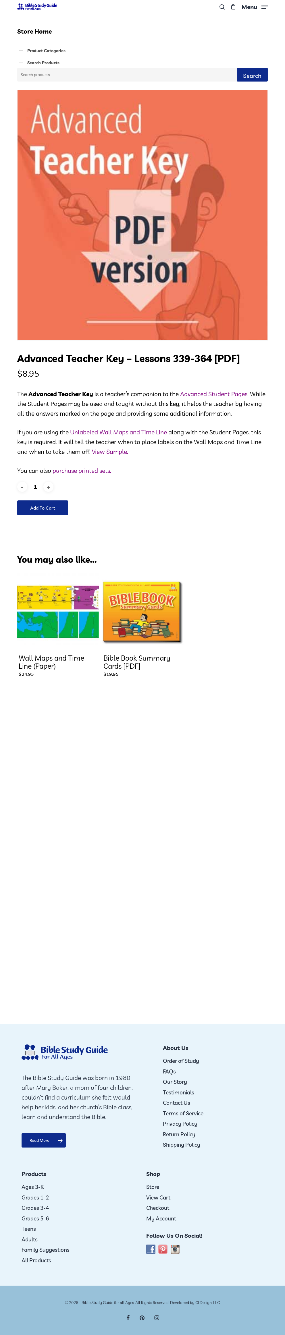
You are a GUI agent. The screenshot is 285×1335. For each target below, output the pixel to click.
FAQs (169, 1071)
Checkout (157, 1207)
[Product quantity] (35, 487)
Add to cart (42, 508)
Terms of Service (183, 1113)
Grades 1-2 (35, 1197)
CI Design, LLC (207, 1302)
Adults (30, 1239)
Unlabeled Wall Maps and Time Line (118, 432)
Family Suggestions (46, 1249)
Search (252, 75)
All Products (36, 1260)
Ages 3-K (33, 1186)
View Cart (158, 1197)
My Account (161, 1218)
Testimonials (178, 1092)
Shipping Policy (181, 1144)
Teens (29, 1228)
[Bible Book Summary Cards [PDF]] (143, 612)
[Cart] (233, 6)
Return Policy (179, 1134)
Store (152, 1186)
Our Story (175, 1081)
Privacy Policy (180, 1123)
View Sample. (110, 451)
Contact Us (176, 1102)
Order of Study (181, 1060)
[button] (255, 6)
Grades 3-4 (35, 1207)
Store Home (34, 31)
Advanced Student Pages (213, 394)
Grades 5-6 (35, 1218)
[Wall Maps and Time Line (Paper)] (58, 612)
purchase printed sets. (82, 470)
